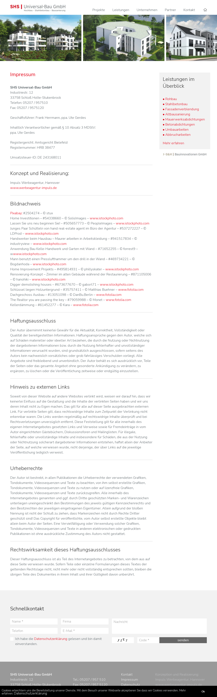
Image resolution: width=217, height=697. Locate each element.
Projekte (98, 10)
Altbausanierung (177, 114)
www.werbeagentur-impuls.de (33, 188)
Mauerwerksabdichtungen (185, 119)
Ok (203, 691)
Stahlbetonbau (176, 104)
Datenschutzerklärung (50, 639)
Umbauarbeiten (177, 129)
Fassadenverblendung (182, 109)
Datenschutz (130, 684)
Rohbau (171, 99)
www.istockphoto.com (106, 218)
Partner (170, 10)
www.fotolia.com (131, 289)
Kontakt (189, 10)
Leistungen (120, 10)
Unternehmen (147, 10)
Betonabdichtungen (180, 124)
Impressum (129, 679)
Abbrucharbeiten (178, 134)
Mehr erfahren (173, 143)
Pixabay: (16, 213)
